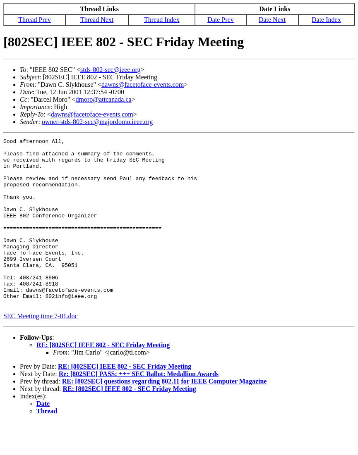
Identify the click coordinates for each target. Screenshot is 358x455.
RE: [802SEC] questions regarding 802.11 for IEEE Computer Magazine (164, 414)
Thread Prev (34, 19)
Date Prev (220, 19)
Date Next (272, 19)
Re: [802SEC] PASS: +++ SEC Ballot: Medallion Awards (139, 407)
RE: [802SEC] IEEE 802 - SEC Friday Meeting (103, 378)
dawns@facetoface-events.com (142, 84)
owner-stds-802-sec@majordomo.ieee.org (97, 121)
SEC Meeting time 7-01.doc (40, 349)
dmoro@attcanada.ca (104, 99)
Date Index (326, 19)
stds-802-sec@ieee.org (110, 69)
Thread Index (162, 19)
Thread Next (96, 19)
